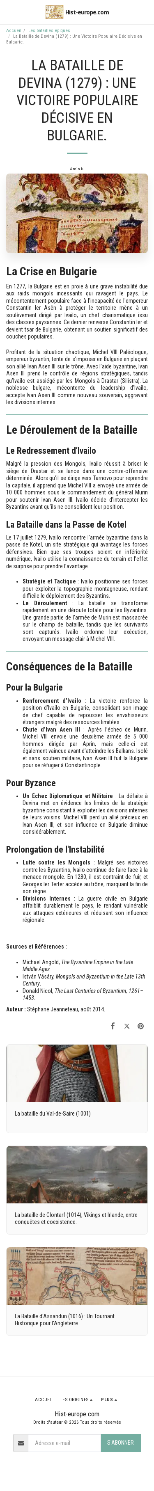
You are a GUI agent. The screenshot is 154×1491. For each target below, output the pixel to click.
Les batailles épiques (49, 30)
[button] (9, 12)
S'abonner (120, 1442)
